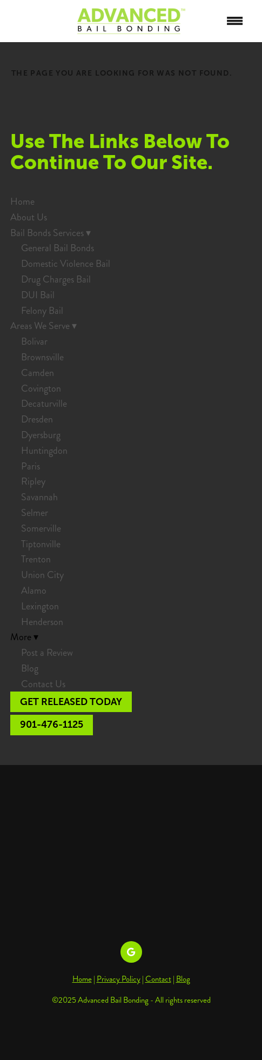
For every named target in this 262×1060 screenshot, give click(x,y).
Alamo (33, 590)
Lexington (40, 606)
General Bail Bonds (57, 248)
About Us (28, 217)
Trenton (36, 559)
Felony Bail (42, 311)
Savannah (39, 497)
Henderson (42, 622)
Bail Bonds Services (50, 233)
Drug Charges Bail (56, 279)
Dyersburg (41, 435)
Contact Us (43, 684)
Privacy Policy (118, 979)
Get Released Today (71, 701)
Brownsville (42, 357)
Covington (41, 388)
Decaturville (44, 404)
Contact (158, 979)
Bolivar (34, 341)
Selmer (34, 513)
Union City (42, 575)
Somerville (41, 528)
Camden (37, 373)
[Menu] (235, 21)
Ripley (33, 481)
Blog (29, 668)
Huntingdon (44, 451)
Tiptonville (41, 544)
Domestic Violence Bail (65, 264)
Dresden (37, 419)
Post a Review (47, 653)
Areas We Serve (43, 326)
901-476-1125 (51, 724)
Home (22, 201)
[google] (131, 952)
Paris (30, 466)
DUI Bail (38, 295)
